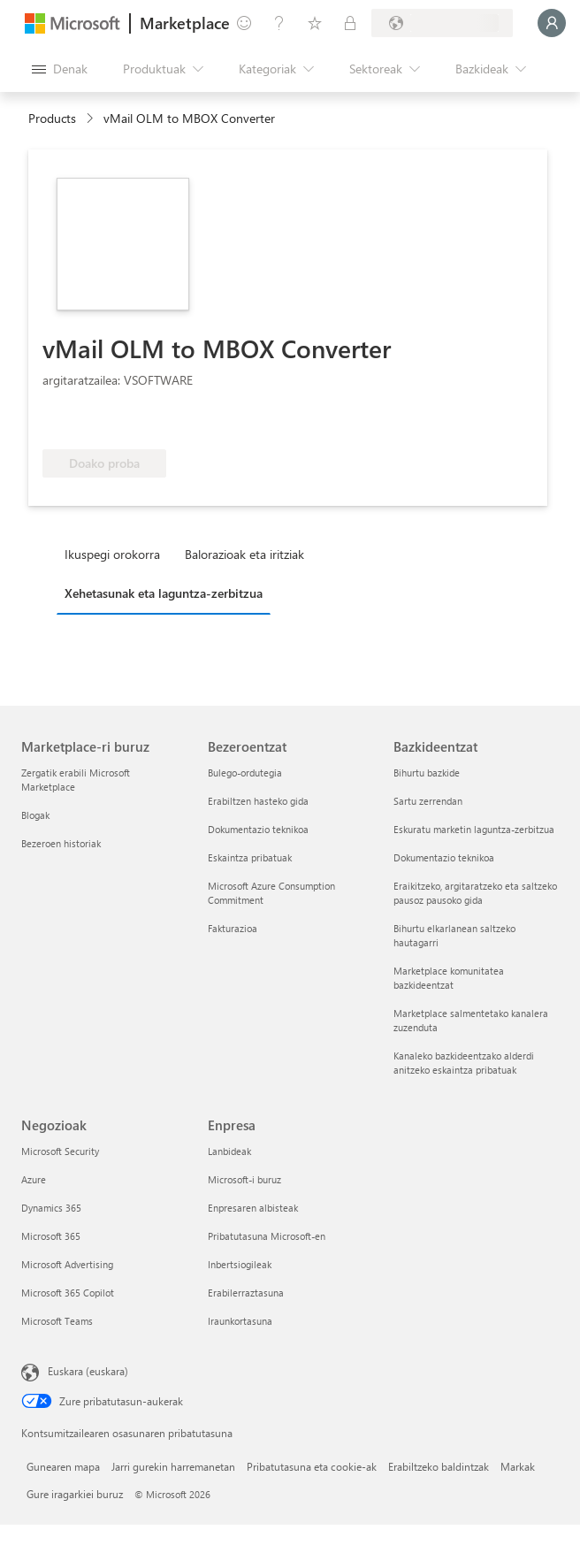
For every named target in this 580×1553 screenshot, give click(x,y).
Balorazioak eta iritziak (244, 554)
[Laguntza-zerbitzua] (279, 23)
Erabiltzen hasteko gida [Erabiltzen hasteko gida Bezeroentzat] (258, 800)
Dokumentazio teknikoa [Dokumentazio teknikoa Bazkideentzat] (443, 857)
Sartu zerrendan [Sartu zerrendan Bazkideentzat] (427, 800)
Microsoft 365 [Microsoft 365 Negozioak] (50, 1236)
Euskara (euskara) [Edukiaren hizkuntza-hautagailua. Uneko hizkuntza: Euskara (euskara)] (88, 1371)
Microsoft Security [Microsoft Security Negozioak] (60, 1151)
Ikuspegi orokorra (112, 554)
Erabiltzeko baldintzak (438, 1466)
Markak (517, 1466)
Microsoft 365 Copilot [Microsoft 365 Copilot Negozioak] (67, 1292)
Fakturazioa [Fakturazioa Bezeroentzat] (232, 928)
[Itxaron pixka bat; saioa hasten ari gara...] (551, 23)
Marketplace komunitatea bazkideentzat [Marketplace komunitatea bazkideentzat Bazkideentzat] (448, 977)
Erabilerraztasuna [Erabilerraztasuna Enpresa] (246, 1292)
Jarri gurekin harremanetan (173, 1466)
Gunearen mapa (63, 1466)
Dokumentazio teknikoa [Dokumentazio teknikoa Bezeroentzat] (258, 829)
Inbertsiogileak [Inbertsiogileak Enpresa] (239, 1264)
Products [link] (52, 118)
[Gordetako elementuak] (315, 23)
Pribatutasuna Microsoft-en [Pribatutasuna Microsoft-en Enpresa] (266, 1236)
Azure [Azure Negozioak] (33, 1179)
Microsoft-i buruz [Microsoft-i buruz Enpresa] (244, 1179)
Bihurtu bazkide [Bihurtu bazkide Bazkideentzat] (426, 772)
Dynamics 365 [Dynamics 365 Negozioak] (51, 1207)
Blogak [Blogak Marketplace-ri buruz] (35, 815)
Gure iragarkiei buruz (75, 1494)
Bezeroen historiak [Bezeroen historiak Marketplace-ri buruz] (61, 843)
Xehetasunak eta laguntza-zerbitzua (164, 593)
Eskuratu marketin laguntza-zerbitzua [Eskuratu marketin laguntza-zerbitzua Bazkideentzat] (473, 829)
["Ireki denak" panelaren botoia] (60, 69)
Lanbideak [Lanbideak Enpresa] (229, 1151)
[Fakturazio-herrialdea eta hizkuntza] (442, 23)
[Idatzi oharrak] (244, 23)
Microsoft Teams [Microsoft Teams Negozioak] (57, 1320)
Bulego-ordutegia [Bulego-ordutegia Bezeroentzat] (245, 772)
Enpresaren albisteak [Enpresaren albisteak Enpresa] (253, 1207)
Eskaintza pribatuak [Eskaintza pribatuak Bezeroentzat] (250, 857)
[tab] (117, 553)
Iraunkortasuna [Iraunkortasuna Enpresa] (240, 1320)
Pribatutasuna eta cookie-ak (312, 1466)
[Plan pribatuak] (350, 23)
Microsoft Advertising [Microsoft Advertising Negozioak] (67, 1264)
